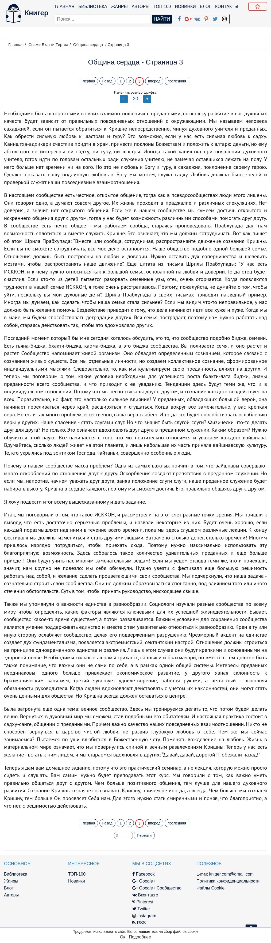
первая (89, 81)
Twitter (141, 909)
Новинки (185, 6)
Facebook (143, 874)
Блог (205, 6)
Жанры (119, 6)
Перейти (144, 835)
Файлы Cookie (210, 888)
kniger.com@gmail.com (231, 874)
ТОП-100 (162, 6)
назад (107, 81)
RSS (139, 923)
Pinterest (142, 902)
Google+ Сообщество (156, 888)
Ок (122, 937)
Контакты (226, 6)
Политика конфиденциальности (228, 881)
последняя (177, 81)
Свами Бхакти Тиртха (48, 44)
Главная (64, 6)
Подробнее (140, 937)
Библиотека (92, 6)
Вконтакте (145, 895)
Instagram (144, 916)
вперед (154, 81)
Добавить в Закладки (258, 7)
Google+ (143, 881)
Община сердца (88, 44)
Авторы (141, 6)
